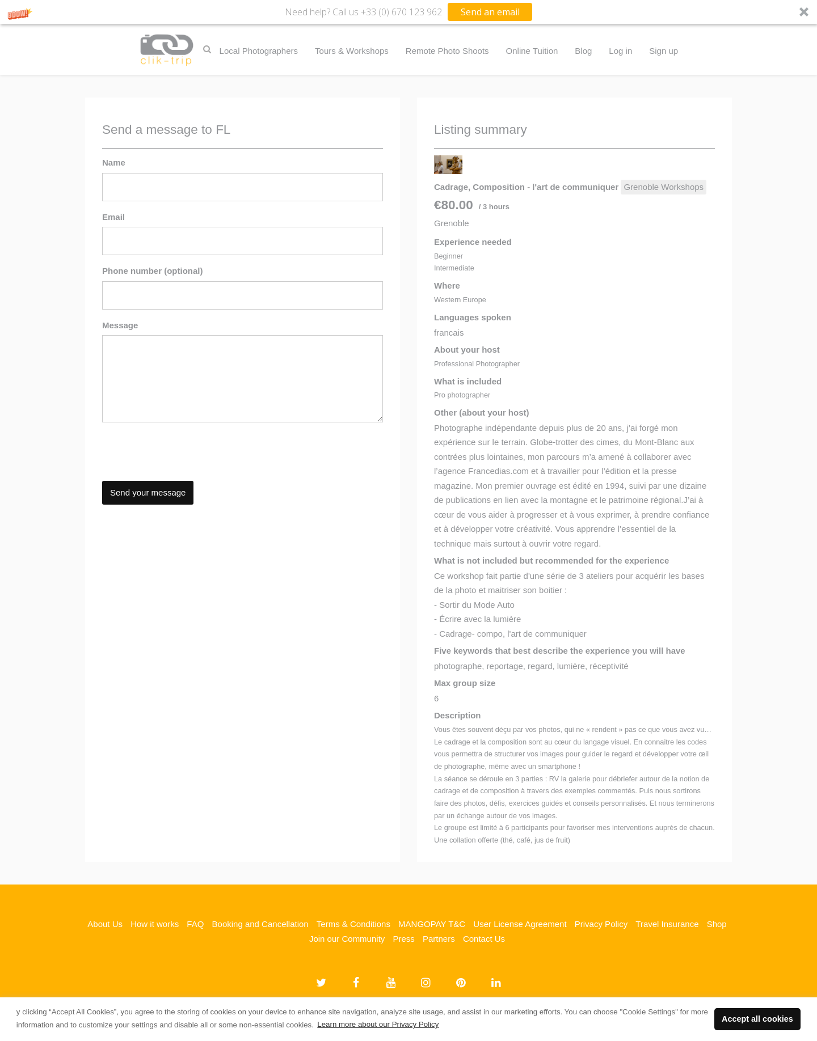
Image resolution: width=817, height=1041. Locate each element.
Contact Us (484, 938)
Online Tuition (532, 51)
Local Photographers (259, 51)
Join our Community (347, 938)
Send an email (490, 12)
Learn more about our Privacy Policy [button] (378, 1024)
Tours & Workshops (352, 51)
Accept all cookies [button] (757, 1018)
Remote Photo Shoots (447, 51)
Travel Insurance (666, 924)
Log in (620, 51)
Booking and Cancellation (260, 924)
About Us (105, 924)
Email (113, 217)
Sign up (663, 51)
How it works (154, 924)
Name (113, 162)
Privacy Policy (601, 924)
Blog (583, 51)
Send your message (148, 492)
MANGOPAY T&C (431, 924)
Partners (439, 938)
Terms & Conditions (353, 924)
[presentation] (188, 453)
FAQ (195, 924)
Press (403, 938)
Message (120, 325)
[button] (408, 12)
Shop (717, 924)
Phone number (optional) (152, 271)
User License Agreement (519, 924)
